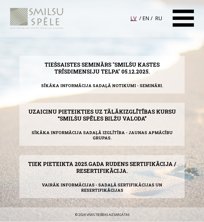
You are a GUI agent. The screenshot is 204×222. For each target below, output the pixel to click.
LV (133, 18)
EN (145, 18)
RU (158, 18)
